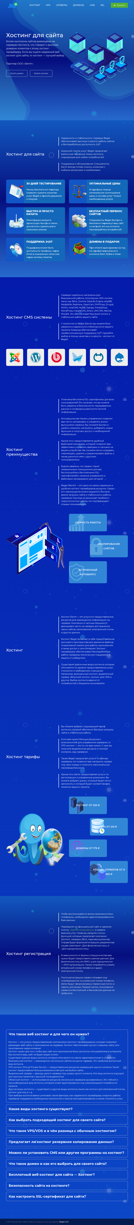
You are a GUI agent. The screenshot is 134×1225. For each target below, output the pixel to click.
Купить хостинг (41, 73)
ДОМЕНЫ (78, 5)
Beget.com (64, 1222)
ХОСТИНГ (34, 5)
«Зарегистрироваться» (82, 930)
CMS (92, 5)
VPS (48, 5)
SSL (102, 5)
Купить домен (16, 73)
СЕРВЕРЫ (61, 5)
